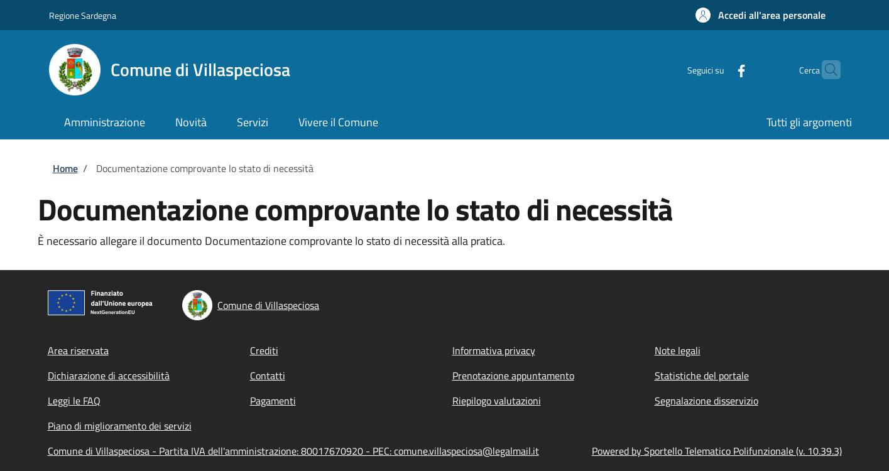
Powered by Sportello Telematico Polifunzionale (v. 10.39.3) (717, 450)
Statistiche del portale (702, 375)
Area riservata (78, 350)
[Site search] (825, 70)
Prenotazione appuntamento (513, 375)
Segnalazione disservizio (706, 400)
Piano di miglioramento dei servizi (120, 425)
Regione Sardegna (82, 15)
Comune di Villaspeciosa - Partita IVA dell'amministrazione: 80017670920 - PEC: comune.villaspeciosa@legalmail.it (293, 450)
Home (65, 168)
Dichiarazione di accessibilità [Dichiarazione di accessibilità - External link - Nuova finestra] (109, 375)
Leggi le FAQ (74, 400)
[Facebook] (716, 69)
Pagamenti (273, 400)
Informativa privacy (493, 350)
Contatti (267, 375)
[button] (760, 15)
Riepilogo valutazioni (496, 400)
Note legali (678, 350)
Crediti (264, 350)
